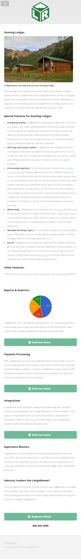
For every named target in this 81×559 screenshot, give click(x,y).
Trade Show (61, 274)
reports (59, 209)
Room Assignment (42, 274)
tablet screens (42, 255)
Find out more (41, 342)
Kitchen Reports (25, 274)
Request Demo (41, 516)
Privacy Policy (10, 542)
